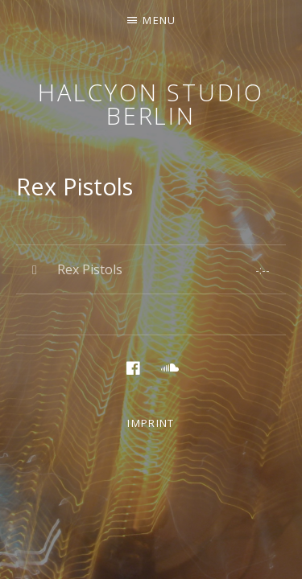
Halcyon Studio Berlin (151, 103)
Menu (159, 20)
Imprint (150, 423)
